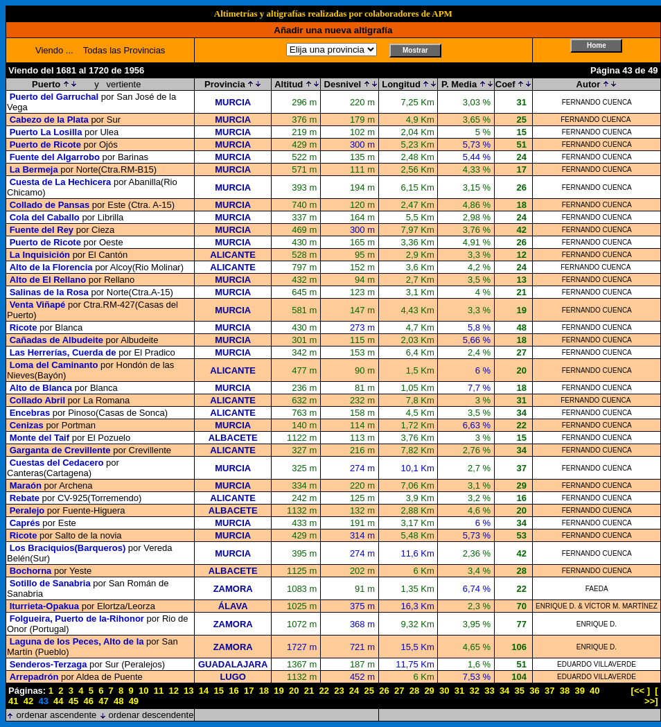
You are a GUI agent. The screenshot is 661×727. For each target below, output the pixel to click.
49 (134, 701)
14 (204, 690)
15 (219, 690)
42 (28, 701)
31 (459, 690)
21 (309, 690)
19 (278, 690)
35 (520, 690)
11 (159, 690)
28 (414, 690)
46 (89, 701)
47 (103, 701)
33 (489, 690)
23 (339, 690)
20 (294, 690)
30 (444, 690)
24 (354, 690)
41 (13, 701)
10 (143, 690)
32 (474, 690)
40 (594, 690)
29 (429, 690)
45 (73, 701)
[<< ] (640, 690)
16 (233, 690)
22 (323, 690)
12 (173, 690)
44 (58, 701)
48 (118, 701)
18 (264, 690)
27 (399, 690)
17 (249, 690)
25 (369, 690)
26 (384, 690)
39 (579, 690)
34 (504, 690)
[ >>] (651, 695)
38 (565, 690)
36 (534, 690)
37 (549, 690)
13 (188, 690)
